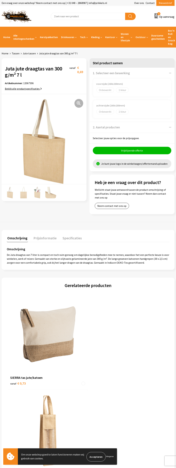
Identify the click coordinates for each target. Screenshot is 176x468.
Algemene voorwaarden (148, 382)
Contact (150, 3)
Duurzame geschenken (158, 37)
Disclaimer (141, 396)
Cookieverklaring (144, 386)
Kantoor (110, 37)
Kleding (95, 37)
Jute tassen (29, 53)
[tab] (17, 239)
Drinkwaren (67, 37)
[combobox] (88, 16)
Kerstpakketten (49, 37)
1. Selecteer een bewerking (111, 73)
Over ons (139, 3)
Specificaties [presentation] (69, 238)
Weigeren (110, 456)
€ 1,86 (140, 347)
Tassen (16, 53)
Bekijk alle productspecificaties (23, 88)
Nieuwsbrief (165, 3)
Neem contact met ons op (111, 206)
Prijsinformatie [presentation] (43, 238)
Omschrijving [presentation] (17, 238)
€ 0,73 (18, 342)
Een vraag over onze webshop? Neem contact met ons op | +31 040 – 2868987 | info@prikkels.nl (54, 3)
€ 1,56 (99, 342)
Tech (82, 37)
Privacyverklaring (144, 391)
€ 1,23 (58, 347)
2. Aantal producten (106, 127)
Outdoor (141, 37)
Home (6, 37)
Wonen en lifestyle (125, 37)
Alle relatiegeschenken (23, 37)
